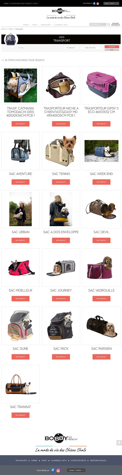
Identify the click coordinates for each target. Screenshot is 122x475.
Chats (34, 25)
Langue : (109, 3)
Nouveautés (45, 25)
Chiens (25, 25)
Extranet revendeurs (115, 24)
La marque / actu (60, 25)
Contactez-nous (78, 461)
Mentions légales (98, 461)
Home (3, 29)
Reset (112, 50)
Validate (112, 47)
